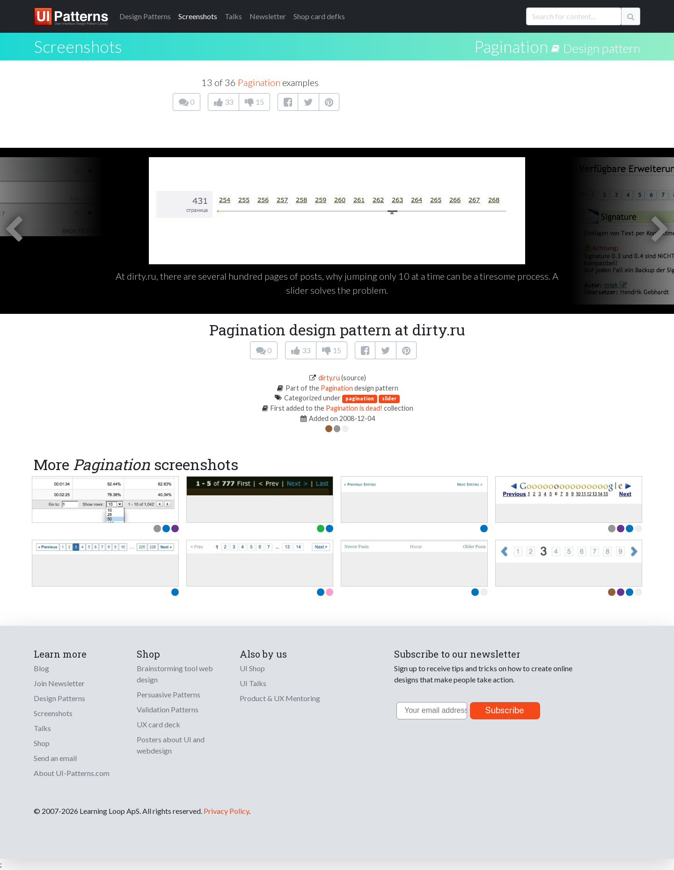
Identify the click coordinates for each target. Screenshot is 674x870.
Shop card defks (319, 16)
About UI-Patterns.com (72, 772)
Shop (42, 743)
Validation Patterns (167, 709)
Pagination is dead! (354, 408)
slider (389, 398)
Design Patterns (59, 698)
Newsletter (267, 16)
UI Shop (252, 668)
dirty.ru (329, 378)
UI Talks (253, 683)
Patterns (145, 16)
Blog (41, 668)
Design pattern (601, 48)
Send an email (55, 758)
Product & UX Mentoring (280, 698)
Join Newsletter (59, 683)
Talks (233, 16)
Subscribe (504, 710)
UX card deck (158, 724)
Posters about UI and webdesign (171, 745)
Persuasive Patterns (168, 694)
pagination (359, 398)
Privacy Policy (226, 810)
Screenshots (197, 16)
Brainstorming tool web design (175, 674)
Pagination (511, 46)
